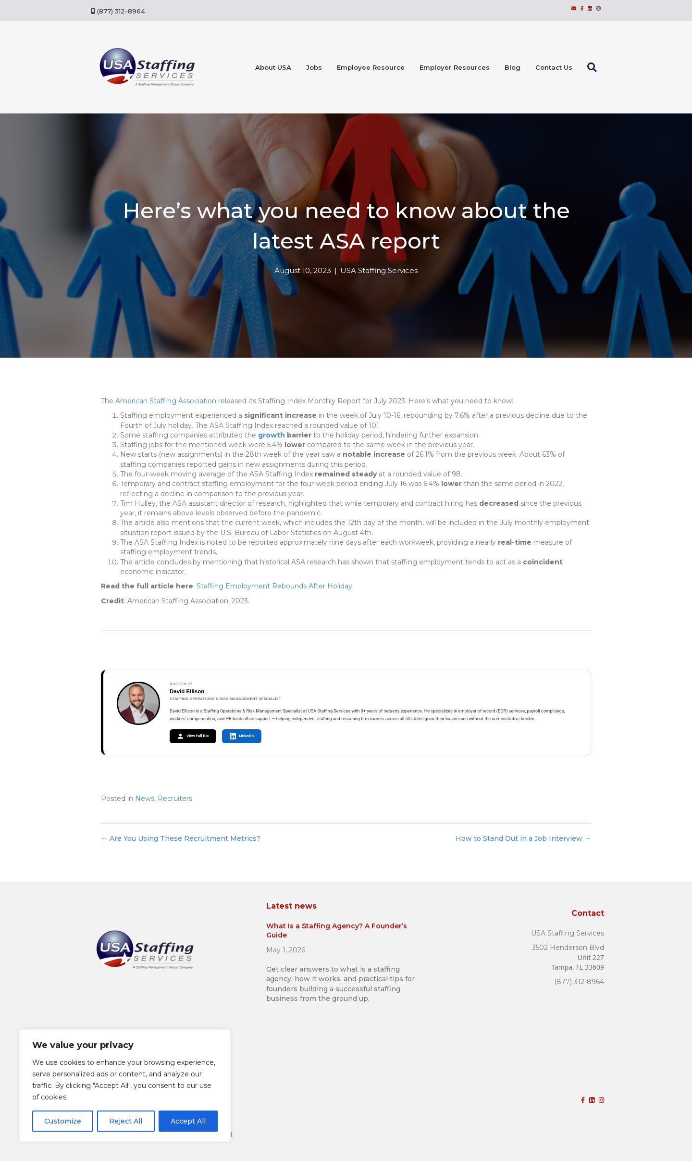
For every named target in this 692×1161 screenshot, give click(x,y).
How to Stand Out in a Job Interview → (523, 838)
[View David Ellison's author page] (138, 703)
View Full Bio (193, 736)
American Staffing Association (165, 401)
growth (271, 435)
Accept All (188, 1121)
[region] (125, 1085)
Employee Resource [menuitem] (371, 67)
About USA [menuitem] (273, 67)
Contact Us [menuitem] (553, 67)
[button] (594, 67)
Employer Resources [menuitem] (455, 67)
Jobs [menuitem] (314, 67)
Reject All (125, 1121)
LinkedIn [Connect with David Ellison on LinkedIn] (242, 736)
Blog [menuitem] (512, 67)
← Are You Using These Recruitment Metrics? (180, 838)
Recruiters (175, 798)
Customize (62, 1121)
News (144, 798)
